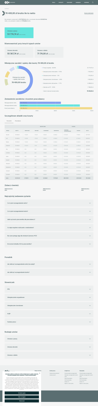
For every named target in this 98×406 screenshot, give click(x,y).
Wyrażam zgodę (21, 393)
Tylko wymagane (21, 397)
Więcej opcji (21, 401)
